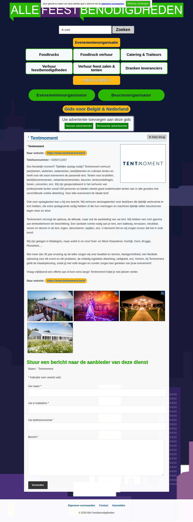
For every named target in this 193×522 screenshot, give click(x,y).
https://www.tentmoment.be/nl (66, 152)
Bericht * (33, 437)
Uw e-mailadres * (38, 403)
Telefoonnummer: (38, 159)
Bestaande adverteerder (111, 125)
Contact (103, 505)
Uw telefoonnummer (41, 420)
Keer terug (158, 136)
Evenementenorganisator (62, 95)
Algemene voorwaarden (80, 505)
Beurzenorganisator (131, 95)
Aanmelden (119, 505)
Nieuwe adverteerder (79, 125)
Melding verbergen (138, 4)
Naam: (32, 368)
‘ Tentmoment (35, 145)
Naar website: (35, 152)
